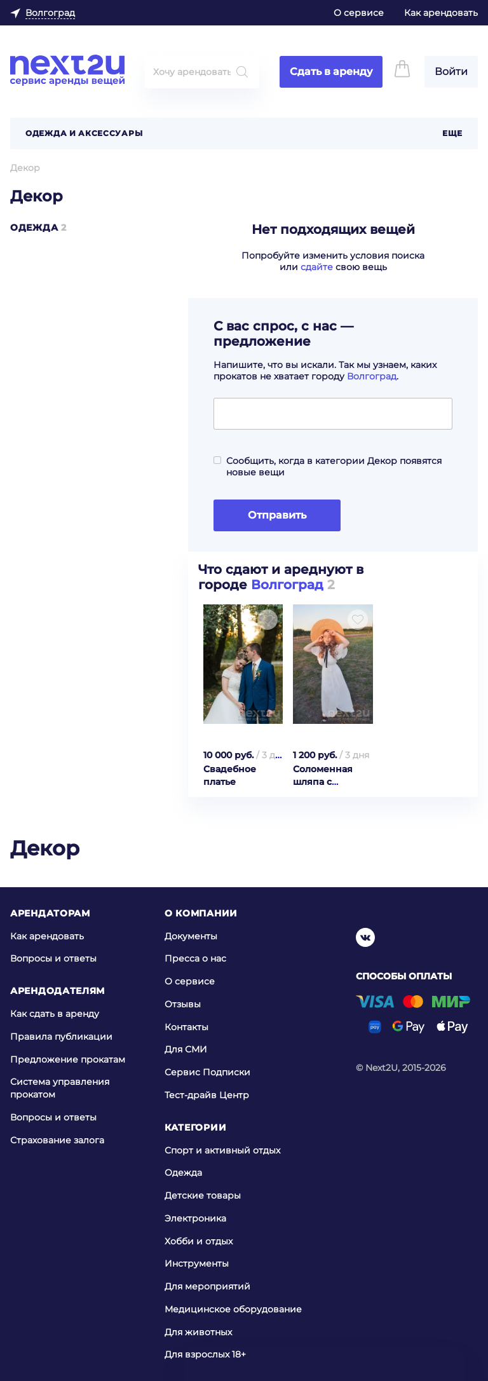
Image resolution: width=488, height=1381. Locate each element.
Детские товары (203, 1195)
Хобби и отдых (199, 1241)
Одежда (34, 227)
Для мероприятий (207, 1286)
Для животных (198, 1332)
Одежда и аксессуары (83, 133)
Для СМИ (186, 1049)
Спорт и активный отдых (222, 1149)
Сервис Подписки (207, 1072)
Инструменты (197, 1263)
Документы (191, 935)
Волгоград (371, 376)
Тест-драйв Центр (207, 1095)
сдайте (317, 267)
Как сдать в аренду (54, 1013)
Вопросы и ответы (53, 958)
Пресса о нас (195, 958)
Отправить (277, 515)
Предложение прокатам (67, 1059)
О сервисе (359, 12)
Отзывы (183, 1004)
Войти (451, 71)
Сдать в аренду (331, 71)
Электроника (195, 1218)
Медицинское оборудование (233, 1309)
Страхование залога (57, 1139)
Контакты (186, 1026)
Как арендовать (441, 12)
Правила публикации (61, 1036)
